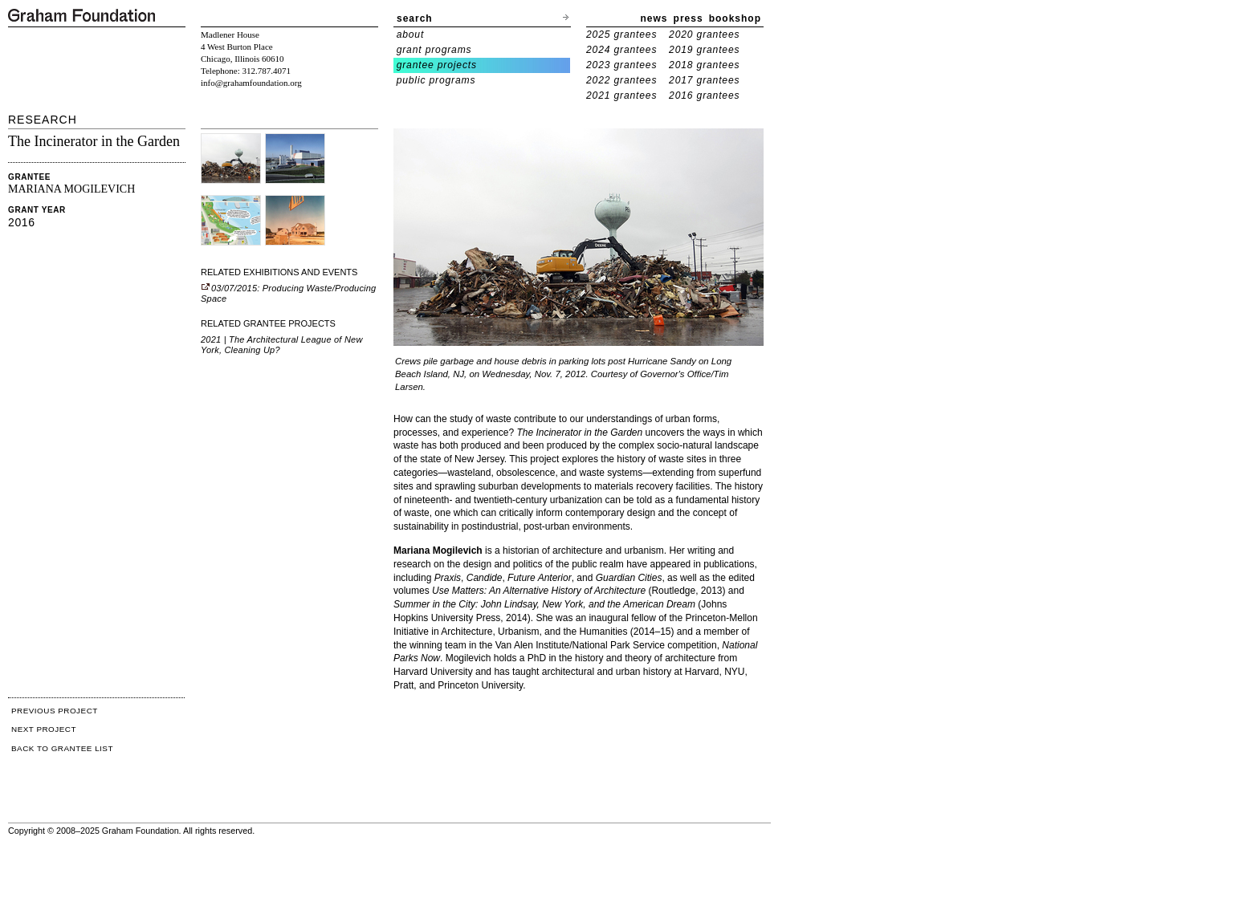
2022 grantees (621, 80)
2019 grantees (704, 49)
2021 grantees (621, 95)
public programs (436, 80)
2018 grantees (704, 65)
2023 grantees (621, 65)
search (415, 18)
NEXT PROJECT (43, 729)
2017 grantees (704, 80)
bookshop (735, 18)
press (688, 18)
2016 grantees (704, 95)
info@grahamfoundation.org (251, 82)
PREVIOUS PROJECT (54, 710)
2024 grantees (621, 49)
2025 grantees (621, 34)
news (654, 18)
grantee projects (437, 65)
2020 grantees (704, 34)
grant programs (434, 49)
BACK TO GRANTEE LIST (62, 748)
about (411, 34)
